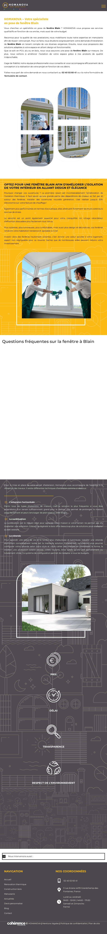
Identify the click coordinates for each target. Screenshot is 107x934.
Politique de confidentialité (73, 923)
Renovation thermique (15, 884)
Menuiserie (9, 894)
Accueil (7, 879)
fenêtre (51, 28)
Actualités (9, 899)
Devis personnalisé (13, 903)
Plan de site (94, 923)
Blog (6, 908)
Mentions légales (50, 923)
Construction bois (13, 889)
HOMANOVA (34, 923)
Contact (8, 913)
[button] (53, 856)
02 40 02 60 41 (69, 72)
